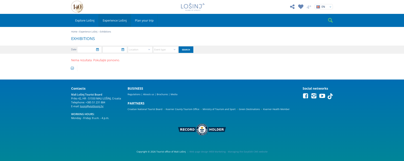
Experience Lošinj (115, 20)
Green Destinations (249, 109)
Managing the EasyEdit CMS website (248, 151)
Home (74, 31)
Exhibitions (105, 31)
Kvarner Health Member (276, 109)
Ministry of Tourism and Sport (219, 109)
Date (73, 49)
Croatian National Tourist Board (145, 109)
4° (309, 7)
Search (186, 49)
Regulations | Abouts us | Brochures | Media (152, 94)
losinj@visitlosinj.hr (92, 106)
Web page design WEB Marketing (207, 151)
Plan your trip (144, 20)
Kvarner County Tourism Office (182, 109)
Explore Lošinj (85, 20)
